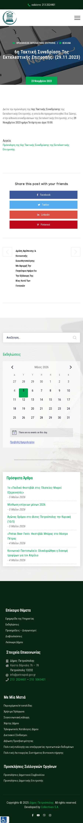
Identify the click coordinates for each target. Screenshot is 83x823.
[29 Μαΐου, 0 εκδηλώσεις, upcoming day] (50, 420)
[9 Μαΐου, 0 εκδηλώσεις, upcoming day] (59, 392)
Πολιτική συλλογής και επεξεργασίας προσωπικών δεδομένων (39, 747)
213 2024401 (18, 679)
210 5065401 (37, 679)
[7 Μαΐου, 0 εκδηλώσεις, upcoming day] (41, 392)
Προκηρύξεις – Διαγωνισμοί (21, 630)
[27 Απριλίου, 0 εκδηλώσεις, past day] (14, 383)
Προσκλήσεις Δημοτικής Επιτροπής (23, 780)
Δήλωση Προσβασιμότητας (18, 741)
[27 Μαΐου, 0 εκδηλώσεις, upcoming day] (32, 420)
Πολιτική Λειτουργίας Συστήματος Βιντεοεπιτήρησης (33, 752)
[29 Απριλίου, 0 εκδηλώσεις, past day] (32, 383)
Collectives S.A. (50, 807)
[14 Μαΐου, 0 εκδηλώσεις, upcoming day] (41, 402)
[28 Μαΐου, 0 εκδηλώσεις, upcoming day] (41, 420)
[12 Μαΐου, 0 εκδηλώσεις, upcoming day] (23, 402)
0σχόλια (64, 43)
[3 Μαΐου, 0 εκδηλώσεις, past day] (68, 383)
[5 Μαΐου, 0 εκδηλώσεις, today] (23, 392)
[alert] (41, 432)
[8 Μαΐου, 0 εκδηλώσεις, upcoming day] (50, 392)
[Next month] (71, 367)
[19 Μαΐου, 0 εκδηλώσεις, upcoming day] (23, 411)
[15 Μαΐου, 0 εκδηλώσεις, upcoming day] (50, 402)
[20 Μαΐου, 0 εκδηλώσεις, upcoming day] (32, 411)
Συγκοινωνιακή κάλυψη (16, 717)
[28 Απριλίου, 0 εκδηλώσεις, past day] (23, 383)
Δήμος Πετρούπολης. (41, 802)
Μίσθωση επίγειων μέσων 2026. (26, 504)
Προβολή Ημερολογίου (22, 442)
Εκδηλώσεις (12, 624)
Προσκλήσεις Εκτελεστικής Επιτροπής (36, 43)
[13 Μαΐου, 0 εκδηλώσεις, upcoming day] (32, 402)
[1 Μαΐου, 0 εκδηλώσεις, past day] (50, 383)
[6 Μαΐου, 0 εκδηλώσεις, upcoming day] (32, 392)
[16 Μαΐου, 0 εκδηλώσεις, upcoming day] (59, 402)
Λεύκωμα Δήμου (14, 642)
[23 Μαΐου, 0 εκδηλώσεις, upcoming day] (59, 411)
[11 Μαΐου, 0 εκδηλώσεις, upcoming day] (14, 402)
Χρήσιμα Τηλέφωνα (14, 711)
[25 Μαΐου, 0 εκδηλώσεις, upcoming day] (14, 420)
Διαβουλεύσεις (14, 636)
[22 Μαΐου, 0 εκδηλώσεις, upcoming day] (50, 411)
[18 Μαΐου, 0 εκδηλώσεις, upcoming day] (14, 411)
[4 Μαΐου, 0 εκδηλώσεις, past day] (14, 392)
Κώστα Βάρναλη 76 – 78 (24, 665)
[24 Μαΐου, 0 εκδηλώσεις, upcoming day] (68, 411)
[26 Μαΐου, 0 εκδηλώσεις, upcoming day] (23, 420)
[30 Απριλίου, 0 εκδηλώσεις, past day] (41, 383)
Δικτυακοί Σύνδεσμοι (15, 735)
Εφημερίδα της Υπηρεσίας (20, 618)
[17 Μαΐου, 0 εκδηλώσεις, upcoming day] (68, 402)
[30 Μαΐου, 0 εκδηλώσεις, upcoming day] (59, 420)
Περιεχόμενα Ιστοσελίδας (18, 705)
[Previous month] (12, 367)
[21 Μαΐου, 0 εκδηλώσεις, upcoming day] (41, 411)
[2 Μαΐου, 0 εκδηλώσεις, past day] (59, 383)
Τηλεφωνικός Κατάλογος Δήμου (21, 729)
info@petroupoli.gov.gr (23, 674)
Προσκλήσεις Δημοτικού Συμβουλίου (24, 775)
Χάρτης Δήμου (11, 723)
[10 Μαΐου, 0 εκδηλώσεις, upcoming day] (68, 392)
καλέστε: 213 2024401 (41, 4)
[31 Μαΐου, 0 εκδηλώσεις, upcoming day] (68, 420)
